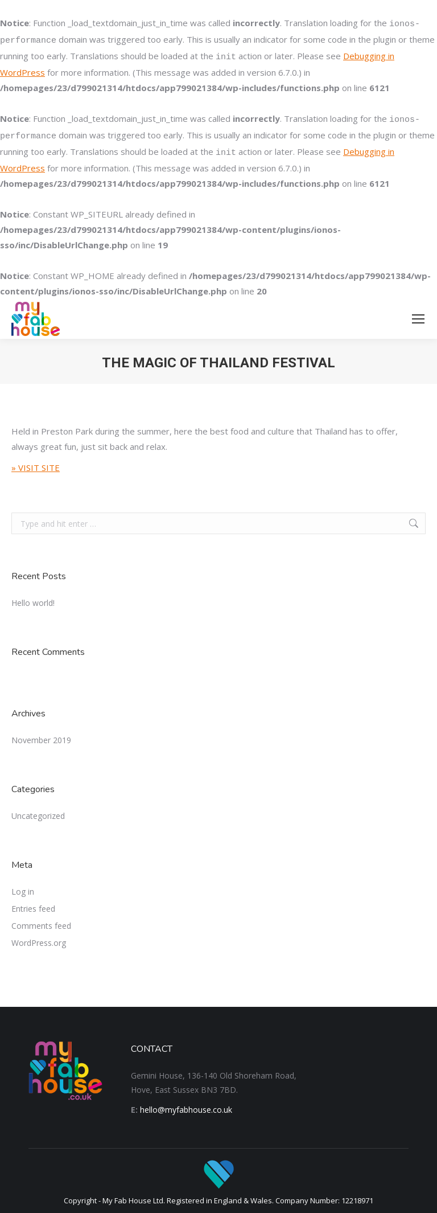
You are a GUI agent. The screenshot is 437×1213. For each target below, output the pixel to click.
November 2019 (41, 740)
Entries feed (33, 908)
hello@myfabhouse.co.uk (186, 1109)
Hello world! (33, 602)
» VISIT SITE (35, 467)
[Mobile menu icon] (418, 319)
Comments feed (41, 925)
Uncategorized (38, 815)
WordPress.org (38, 942)
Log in (22, 891)
